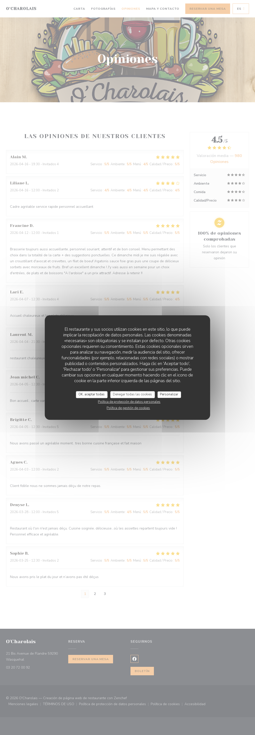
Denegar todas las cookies (132, 394)
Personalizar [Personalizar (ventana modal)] (169, 394)
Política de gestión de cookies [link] (128, 408)
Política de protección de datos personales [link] (129, 402)
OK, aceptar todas (91, 394)
